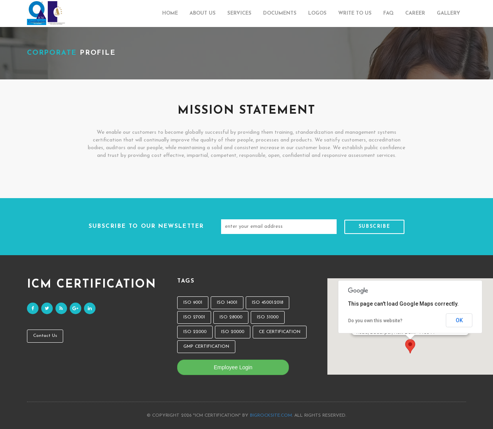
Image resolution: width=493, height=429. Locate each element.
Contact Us (45, 335)
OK (459, 320)
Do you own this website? (375, 320)
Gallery (448, 13)
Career (415, 13)
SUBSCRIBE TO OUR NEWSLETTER (146, 226)
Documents (280, 13)
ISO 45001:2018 (267, 302)
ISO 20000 (232, 332)
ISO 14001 (227, 302)
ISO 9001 (192, 302)
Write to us (355, 13)
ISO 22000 (194, 332)
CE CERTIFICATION (279, 332)
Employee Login (233, 367)
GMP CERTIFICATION (206, 346)
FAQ (388, 13)
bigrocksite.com (271, 415)
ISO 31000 (267, 317)
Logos (317, 13)
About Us (202, 13)
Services (239, 13)
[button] (410, 346)
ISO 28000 (231, 317)
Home (170, 13)
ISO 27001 (194, 317)
